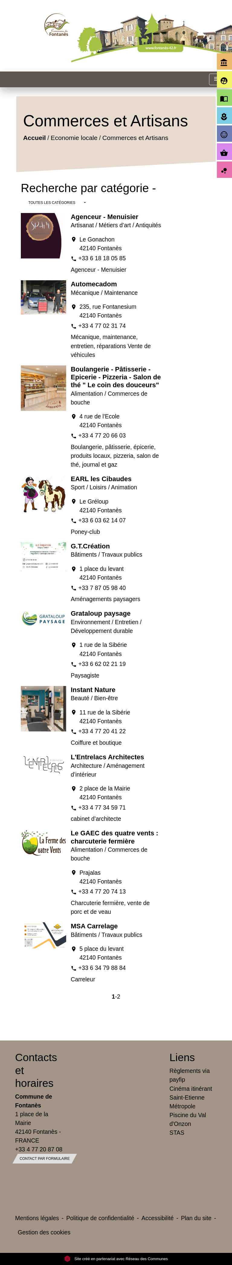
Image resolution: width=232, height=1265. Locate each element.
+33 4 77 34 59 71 (102, 807)
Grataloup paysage (100, 613)
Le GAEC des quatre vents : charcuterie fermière (114, 837)
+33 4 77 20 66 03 (102, 435)
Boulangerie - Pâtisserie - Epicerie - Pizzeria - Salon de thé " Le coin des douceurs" (116, 377)
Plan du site (196, 1218)
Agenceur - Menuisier (104, 217)
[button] (57, 203)
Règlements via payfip (189, 1075)
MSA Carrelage (94, 926)
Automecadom (94, 284)
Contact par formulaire (45, 1159)
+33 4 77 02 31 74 (102, 325)
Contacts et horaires (36, 1070)
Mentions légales (37, 1218)
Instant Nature (93, 690)
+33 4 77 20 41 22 (102, 731)
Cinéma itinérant (190, 1088)
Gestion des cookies (44, 1232)
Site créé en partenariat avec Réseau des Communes (116, 1259)
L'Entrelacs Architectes (107, 757)
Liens (182, 1057)
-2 (117, 996)
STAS (176, 1132)
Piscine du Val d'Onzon (187, 1119)
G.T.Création (90, 546)
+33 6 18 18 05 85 (102, 258)
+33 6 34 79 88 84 (102, 967)
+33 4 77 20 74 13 (102, 891)
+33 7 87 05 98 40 (102, 587)
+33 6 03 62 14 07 (102, 520)
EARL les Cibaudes (101, 479)
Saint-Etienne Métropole (187, 1102)
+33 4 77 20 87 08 (39, 1149)
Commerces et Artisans (135, 137)
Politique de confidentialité (100, 1218)
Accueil (34, 137)
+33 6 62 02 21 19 (102, 664)
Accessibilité (157, 1218)
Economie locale (74, 137)
